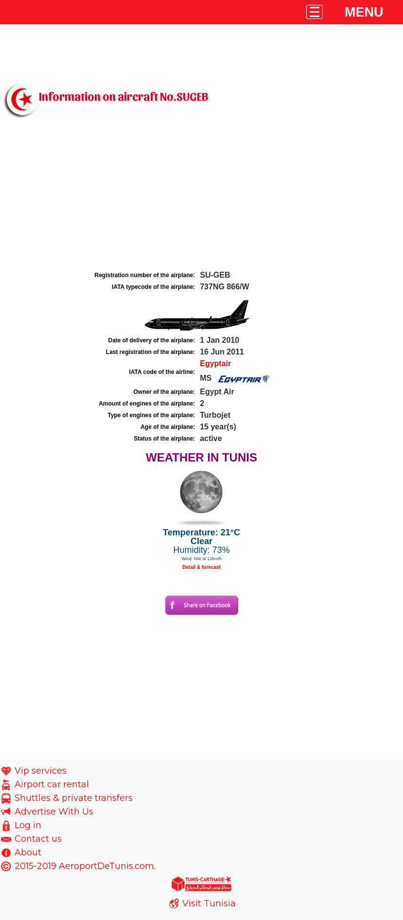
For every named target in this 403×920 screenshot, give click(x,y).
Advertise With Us (54, 811)
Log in (28, 825)
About (28, 852)
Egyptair (215, 363)
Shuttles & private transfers (74, 798)
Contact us (38, 838)
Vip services (41, 770)
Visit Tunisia (209, 903)
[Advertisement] (201, 196)
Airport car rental (52, 784)
